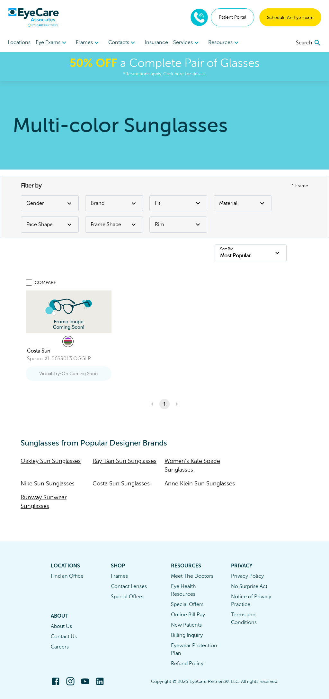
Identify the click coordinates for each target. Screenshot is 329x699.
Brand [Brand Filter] (114, 203)
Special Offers (127, 597)
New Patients (186, 625)
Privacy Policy (247, 576)
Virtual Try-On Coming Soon (68, 373)
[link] (68, 311)
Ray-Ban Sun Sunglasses (124, 461)
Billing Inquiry (187, 635)
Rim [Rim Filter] (178, 224)
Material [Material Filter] (242, 203)
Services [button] (186, 43)
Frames (119, 576)
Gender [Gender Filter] (49, 203)
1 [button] (164, 404)
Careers (60, 647)
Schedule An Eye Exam (290, 17)
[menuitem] (52, 42)
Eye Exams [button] (52, 43)
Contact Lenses (129, 586)
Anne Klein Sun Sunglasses (199, 483)
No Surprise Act (249, 586)
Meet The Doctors (192, 576)
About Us (61, 626)
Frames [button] (88, 43)
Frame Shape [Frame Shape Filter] (114, 224)
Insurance (156, 42)
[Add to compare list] (29, 282)
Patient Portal (232, 17)
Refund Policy (187, 664)
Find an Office (67, 576)
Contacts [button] (122, 43)
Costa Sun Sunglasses (121, 483)
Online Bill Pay (188, 615)
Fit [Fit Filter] (178, 203)
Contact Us (64, 636)
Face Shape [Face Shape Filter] (49, 224)
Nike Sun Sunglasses (48, 483)
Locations (19, 42)
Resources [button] (224, 43)
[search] (308, 43)
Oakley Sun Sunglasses (51, 461)
